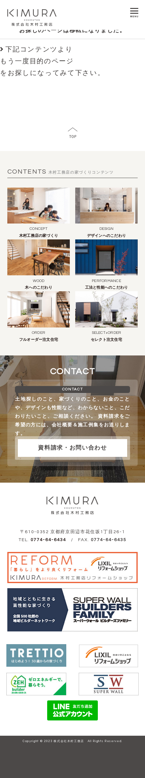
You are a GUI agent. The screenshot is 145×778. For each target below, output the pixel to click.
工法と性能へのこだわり (106, 288)
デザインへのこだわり (106, 236)
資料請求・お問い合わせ (72, 448)
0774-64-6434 (48, 540)
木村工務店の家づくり (38, 236)
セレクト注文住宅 (106, 340)
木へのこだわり (38, 288)
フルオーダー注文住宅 (38, 340)
